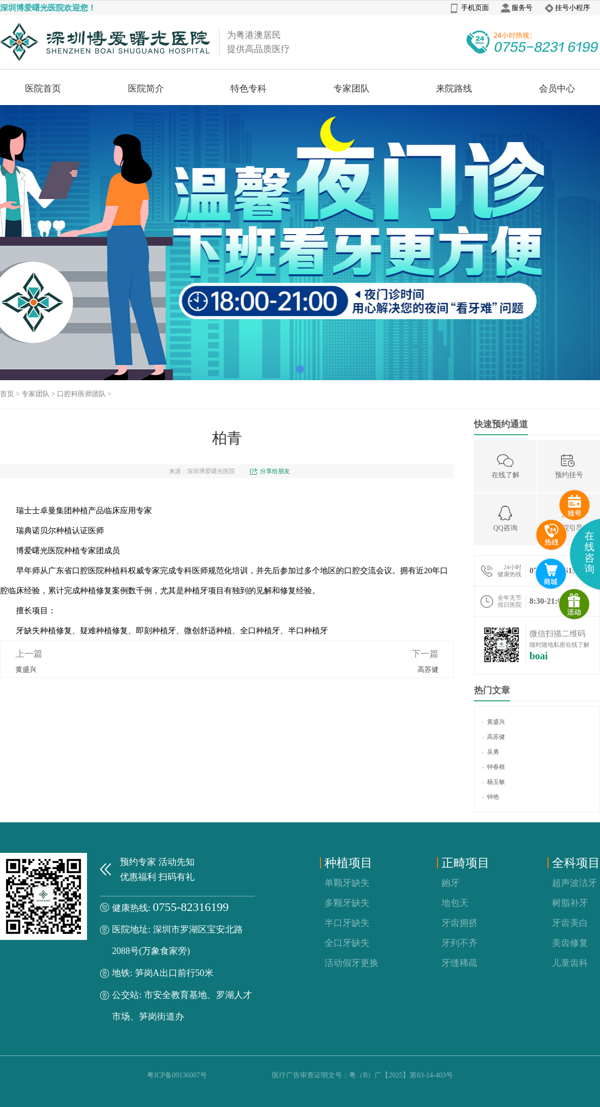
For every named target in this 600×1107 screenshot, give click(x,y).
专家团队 (352, 89)
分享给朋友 (275, 471)
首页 (7, 394)
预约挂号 (569, 465)
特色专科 (248, 89)
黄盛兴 (26, 669)
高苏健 (428, 669)
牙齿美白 (570, 923)
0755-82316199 (191, 906)
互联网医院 (551, 573)
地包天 (455, 903)
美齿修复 (570, 943)
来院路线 (454, 89)
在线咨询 (589, 552)
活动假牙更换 (351, 963)
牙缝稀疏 (460, 963)
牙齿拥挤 (460, 923)
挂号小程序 (567, 8)
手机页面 (469, 8)
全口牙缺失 (347, 943)
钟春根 (493, 766)
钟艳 (490, 796)
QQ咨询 (505, 518)
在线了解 (506, 465)
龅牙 (451, 883)
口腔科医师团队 (81, 394)
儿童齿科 (570, 963)
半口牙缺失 (347, 923)
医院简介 (146, 89)
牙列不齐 (460, 943)
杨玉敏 (493, 781)
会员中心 (557, 89)
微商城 (574, 604)
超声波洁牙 (574, 883)
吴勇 (490, 751)
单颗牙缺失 (347, 883)
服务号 (516, 8)
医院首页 (43, 89)
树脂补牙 (570, 903)
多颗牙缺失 (347, 903)
